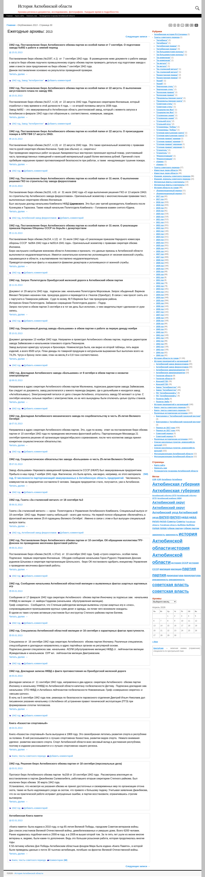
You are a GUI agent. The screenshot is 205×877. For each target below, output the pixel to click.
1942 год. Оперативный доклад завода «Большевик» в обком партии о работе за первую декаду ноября (73, 328)
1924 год (160, 237)
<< (170, 25)
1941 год (160, 335)
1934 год (160, 295)
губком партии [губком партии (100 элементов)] (175, 528)
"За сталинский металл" (167, 69)
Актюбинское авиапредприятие (170, 370)
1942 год (16, 80)
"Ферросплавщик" (164, 156)
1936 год (160, 306)
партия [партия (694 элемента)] (189, 568)
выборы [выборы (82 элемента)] (181, 525)
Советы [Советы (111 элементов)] (171, 521)
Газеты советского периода (166, 37)
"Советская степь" (164, 104)
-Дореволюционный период (169, 191)
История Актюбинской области (45, 6)
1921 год (160, 219)
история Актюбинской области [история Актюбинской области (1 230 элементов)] (174, 540)
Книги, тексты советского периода (29, 756)
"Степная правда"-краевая (168, 138)
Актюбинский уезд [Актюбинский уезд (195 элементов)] (165, 512)
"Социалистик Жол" (165, 110)
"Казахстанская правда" (167, 75)
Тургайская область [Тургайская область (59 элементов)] (168, 525)
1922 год (160, 225)
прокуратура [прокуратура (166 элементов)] (175, 575)
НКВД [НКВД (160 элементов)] (184, 517)
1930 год (160, 271)
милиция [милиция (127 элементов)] (165, 569)
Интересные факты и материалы (169, 182)
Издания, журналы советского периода (172, 176)
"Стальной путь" (163, 121)
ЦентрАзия (158, 648)
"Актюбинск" (162, 40)
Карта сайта (19, 16)
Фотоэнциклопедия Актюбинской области (173, 454)
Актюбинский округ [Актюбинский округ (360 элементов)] (168, 502)
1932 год (160, 283)
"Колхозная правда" (165, 92)
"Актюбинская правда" (166, 46)
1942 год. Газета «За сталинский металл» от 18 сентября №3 (46, 500)
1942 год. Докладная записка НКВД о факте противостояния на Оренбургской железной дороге (67, 671)
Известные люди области (166, 170)
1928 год (160, 260)
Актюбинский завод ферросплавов (38, 218)
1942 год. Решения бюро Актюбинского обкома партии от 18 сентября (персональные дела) (65, 763)
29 (192, 25)
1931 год (160, 277)
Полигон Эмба (162, 399)
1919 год (160, 208)
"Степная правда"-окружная (169, 144)
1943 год (160, 347)
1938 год (160, 318)
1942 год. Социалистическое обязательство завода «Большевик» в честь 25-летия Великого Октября (71, 459)
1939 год (160, 324)
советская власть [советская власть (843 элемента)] (170, 584)
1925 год (160, 243)
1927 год (160, 254)
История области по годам (166, 188)
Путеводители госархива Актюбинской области (57, 16)
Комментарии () (58, 860)
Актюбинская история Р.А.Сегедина (170, 34)
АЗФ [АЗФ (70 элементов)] (154, 479)
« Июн (155, 642)
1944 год (160, 352)
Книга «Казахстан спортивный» (28, 723)
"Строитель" (162, 150)
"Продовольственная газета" (169, 98)
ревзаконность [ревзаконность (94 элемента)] (160, 579)
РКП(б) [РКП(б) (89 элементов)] (155, 521)
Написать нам (31, 16)
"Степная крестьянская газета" (170, 133)
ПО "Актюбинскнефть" (166, 393)
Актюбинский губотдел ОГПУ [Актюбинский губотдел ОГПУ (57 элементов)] (164, 495)
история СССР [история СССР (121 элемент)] (179, 562)
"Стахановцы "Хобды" (166, 127)
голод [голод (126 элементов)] (155, 528)
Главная (9, 16)
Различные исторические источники (171, 413)
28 (187, 25)
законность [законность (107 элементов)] (158, 534)
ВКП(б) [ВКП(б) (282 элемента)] (164, 517)
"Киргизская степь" (165, 86)
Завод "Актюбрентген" (32, 80)
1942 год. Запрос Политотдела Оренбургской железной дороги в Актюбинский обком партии (66, 280)
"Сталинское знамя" (165, 115)
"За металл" (161, 63)
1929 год (160, 266)
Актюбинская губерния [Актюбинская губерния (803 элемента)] (176, 484)
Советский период (164, 433)
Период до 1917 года (165, 428)
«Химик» (160, 162)
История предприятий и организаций (171, 361)
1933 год (160, 289)
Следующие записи (138, 36)
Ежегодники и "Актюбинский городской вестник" (178, 416)
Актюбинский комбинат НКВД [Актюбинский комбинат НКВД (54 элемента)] (169, 498)
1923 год (160, 231)
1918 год (160, 202)
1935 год (160, 300)
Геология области (164, 376)
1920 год (160, 214)
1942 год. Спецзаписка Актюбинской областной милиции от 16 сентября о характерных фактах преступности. (77, 630)
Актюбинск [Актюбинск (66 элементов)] (167, 479)
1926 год (160, 248)
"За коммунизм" (163, 58)
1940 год (160, 329)
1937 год (160, 312)
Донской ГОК (162, 381)
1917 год (160, 196)
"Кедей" (159, 81)
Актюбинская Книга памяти (26, 815)
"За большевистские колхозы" (170, 52)
